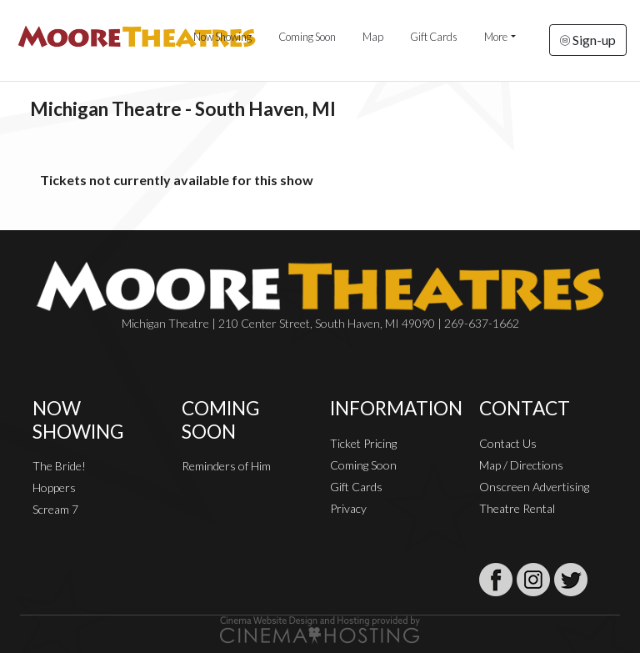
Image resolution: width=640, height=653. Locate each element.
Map (372, 36)
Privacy (348, 508)
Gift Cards (434, 36)
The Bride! (59, 466)
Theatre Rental (517, 508)
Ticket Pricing (363, 443)
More (496, 36)
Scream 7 (55, 509)
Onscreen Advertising (534, 487)
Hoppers (54, 487)
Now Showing (222, 36)
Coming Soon (307, 36)
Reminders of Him (226, 466)
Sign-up (588, 40)
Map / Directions (521, 465)
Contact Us (508, 443)
